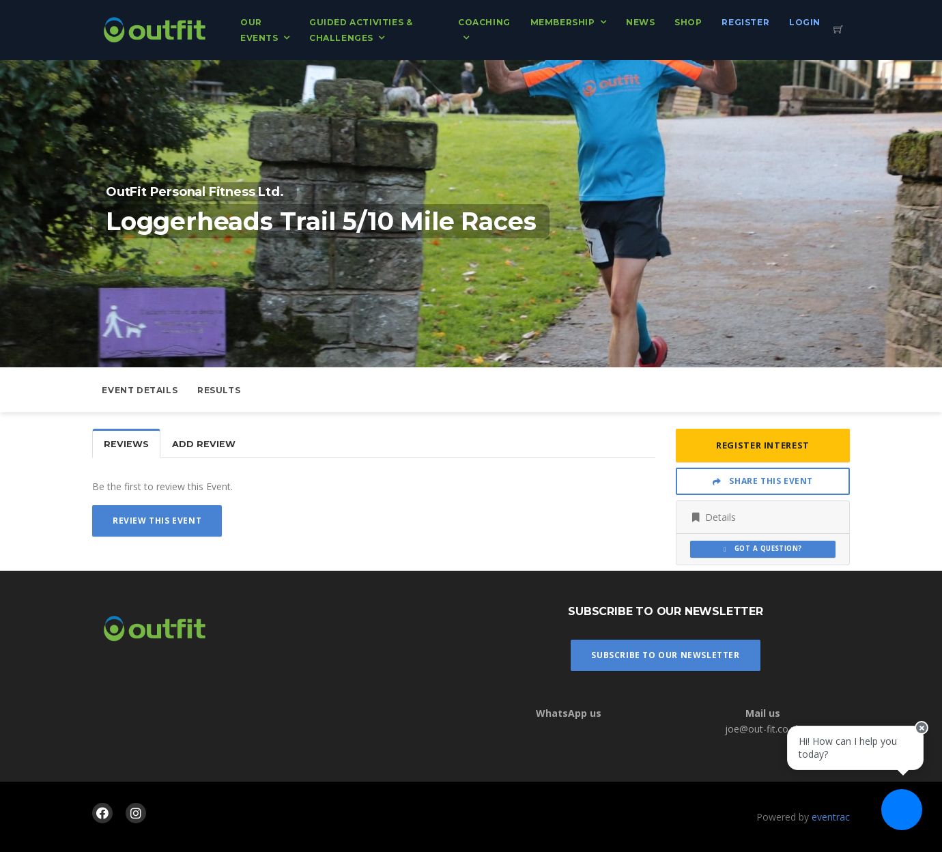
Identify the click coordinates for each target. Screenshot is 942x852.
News (640, 22)
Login (804, 22)
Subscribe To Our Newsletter (665, 655)
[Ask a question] (901, 811)
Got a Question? (763, 548)
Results (218, 390)
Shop (688, 22)
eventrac (831, 816)
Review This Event (157, 520)
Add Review (203, 444)
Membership (562, 22)
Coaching (484, 22)
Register (745, 22)
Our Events (259, 30)
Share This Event (763, 481)
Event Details (139, 390)
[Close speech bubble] (919, 734)
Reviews (126, 444)
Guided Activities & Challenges (360, 30)
